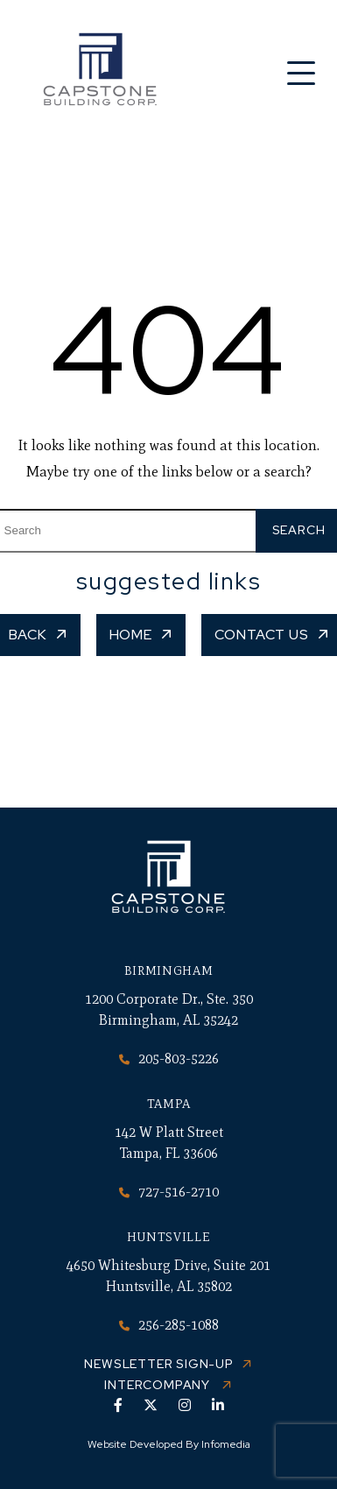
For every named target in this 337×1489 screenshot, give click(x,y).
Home (130, 634)
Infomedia (225, 1444)
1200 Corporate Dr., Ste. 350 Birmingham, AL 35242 (169, 1009)
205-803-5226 (169, 1058)
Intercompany (158, 1385)
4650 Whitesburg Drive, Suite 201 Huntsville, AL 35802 (168, 1276)
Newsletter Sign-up (158, 1364)
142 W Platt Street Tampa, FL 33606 (169, 1142)
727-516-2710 (169, 1191)
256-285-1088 (169, 1324)
